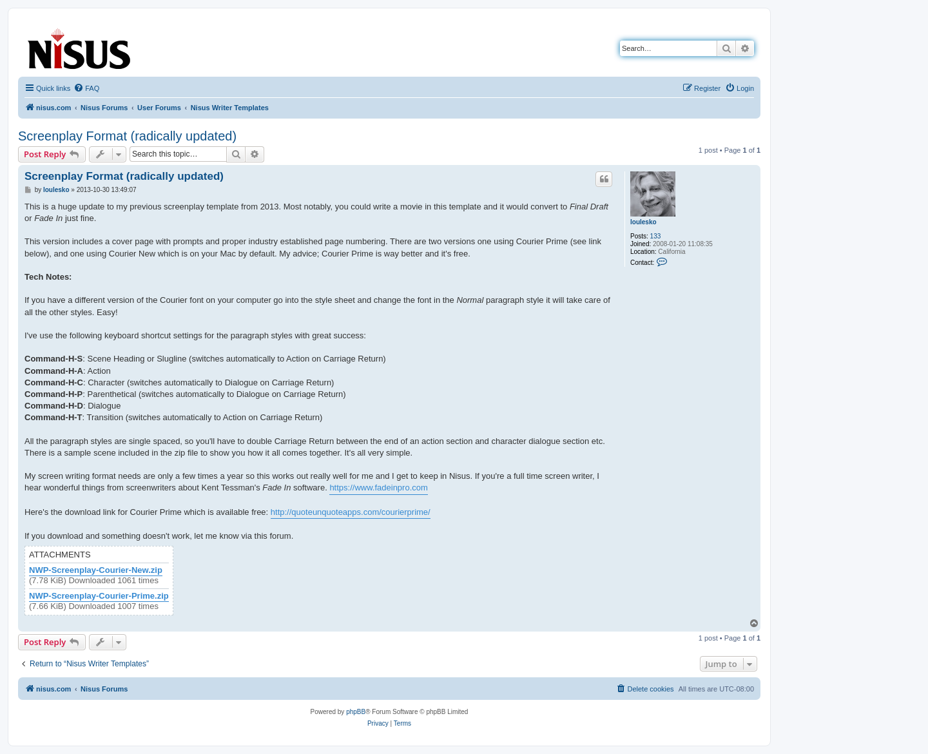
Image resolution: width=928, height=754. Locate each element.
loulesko (643, 222)
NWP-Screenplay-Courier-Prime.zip (99, 596)
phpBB (355, 711)
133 (655, 236)
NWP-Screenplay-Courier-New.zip (95, 570)
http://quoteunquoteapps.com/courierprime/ (350, 512)
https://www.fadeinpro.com (378, 487)
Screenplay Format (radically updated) (127, 136)
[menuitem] (86, 88)
